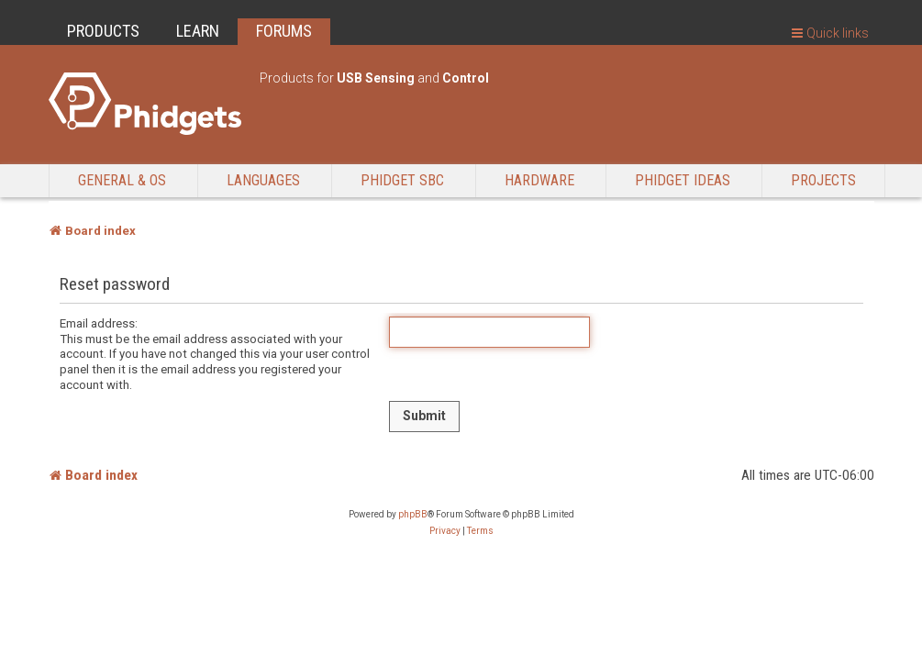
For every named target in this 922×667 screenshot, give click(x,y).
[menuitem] (445, 531)
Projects (823, 180)
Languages (263, 180)
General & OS (122, 180)
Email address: (99, 323)
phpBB (413, 514)
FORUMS (284, 30)
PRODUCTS (103, 30)
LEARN (197, 30)
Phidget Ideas (682, 180)
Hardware (539, 180)
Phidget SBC (402, 180)
